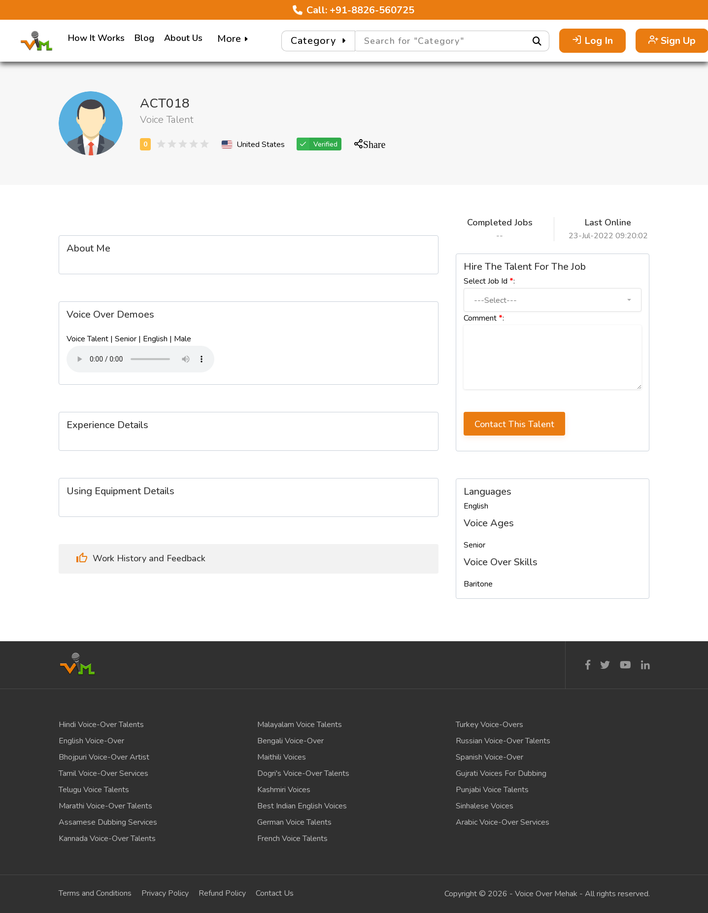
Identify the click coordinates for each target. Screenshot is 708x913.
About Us (183, 38)
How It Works (96, 38)
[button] (552, 300)
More (233, 38)
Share (374, 143)
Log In (592, 40)
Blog (144, 38)
